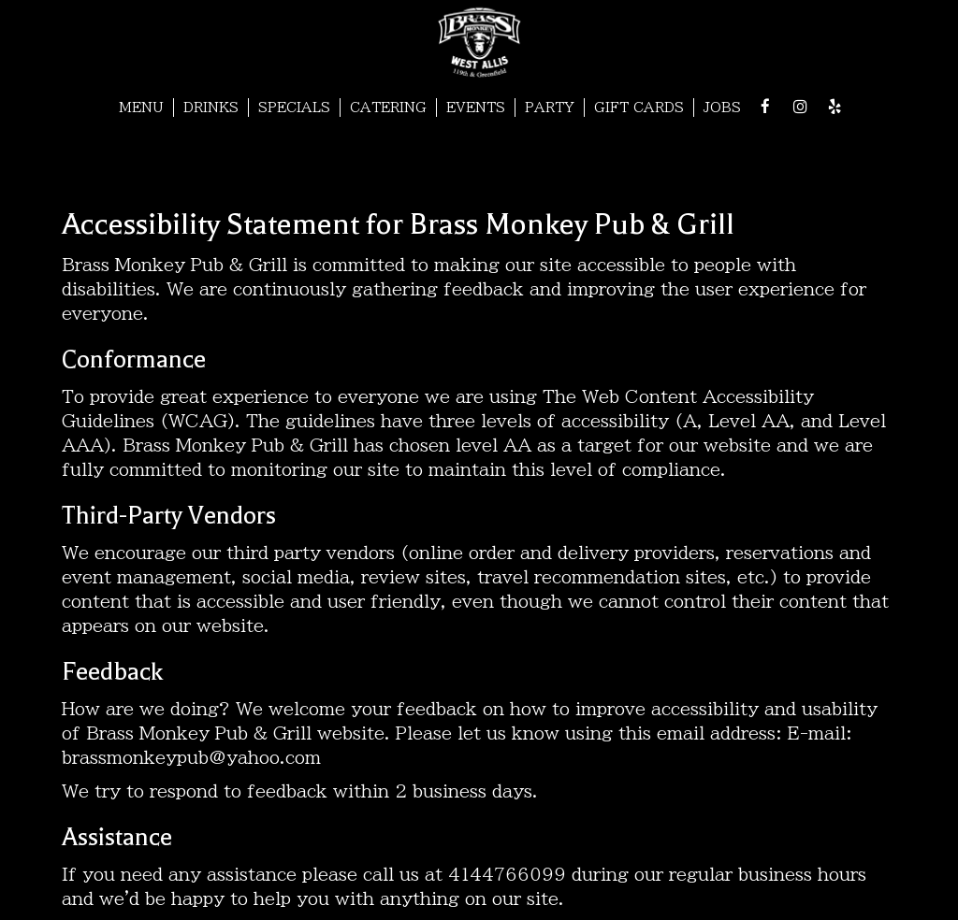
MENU (141, 107)
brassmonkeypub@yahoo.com (191, 757)
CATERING (388, 107)
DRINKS (211, 107)
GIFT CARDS (639, 107)
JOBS (722, 107)
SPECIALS (294, 107)
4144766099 (507, 874)
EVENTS (475, 107)
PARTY (549, 107)
